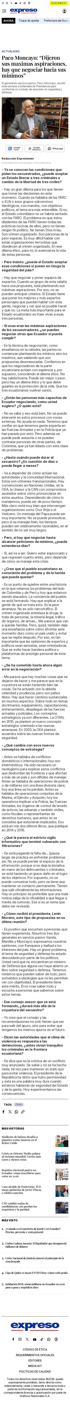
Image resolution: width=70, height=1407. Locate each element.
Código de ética (35, 1349)
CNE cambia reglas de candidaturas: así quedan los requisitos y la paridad (19, 1206)
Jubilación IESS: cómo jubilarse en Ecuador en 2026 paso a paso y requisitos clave (35, 1285)
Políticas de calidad (35, 1371)
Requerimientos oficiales (35, 1355)
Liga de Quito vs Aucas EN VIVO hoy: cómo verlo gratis (36, 1272)
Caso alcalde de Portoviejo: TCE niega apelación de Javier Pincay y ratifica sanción (22, 1190)
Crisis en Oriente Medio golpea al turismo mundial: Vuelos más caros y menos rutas (21, 1156)
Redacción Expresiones (18, 158)
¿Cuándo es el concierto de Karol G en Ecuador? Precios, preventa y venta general (32, 1230)
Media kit (35, 1365)
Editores (35, 1360)
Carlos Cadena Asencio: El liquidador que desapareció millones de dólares (36, 1245)
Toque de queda (29, 20)
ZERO (18, 1104)
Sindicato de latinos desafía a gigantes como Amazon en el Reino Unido (20, 1140)
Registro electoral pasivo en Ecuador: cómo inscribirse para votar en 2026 (21, 1173)
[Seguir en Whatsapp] (55, 148)
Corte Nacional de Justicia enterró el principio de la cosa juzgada (34, 1259)
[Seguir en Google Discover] (34, 148)
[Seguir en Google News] (14, 148)
